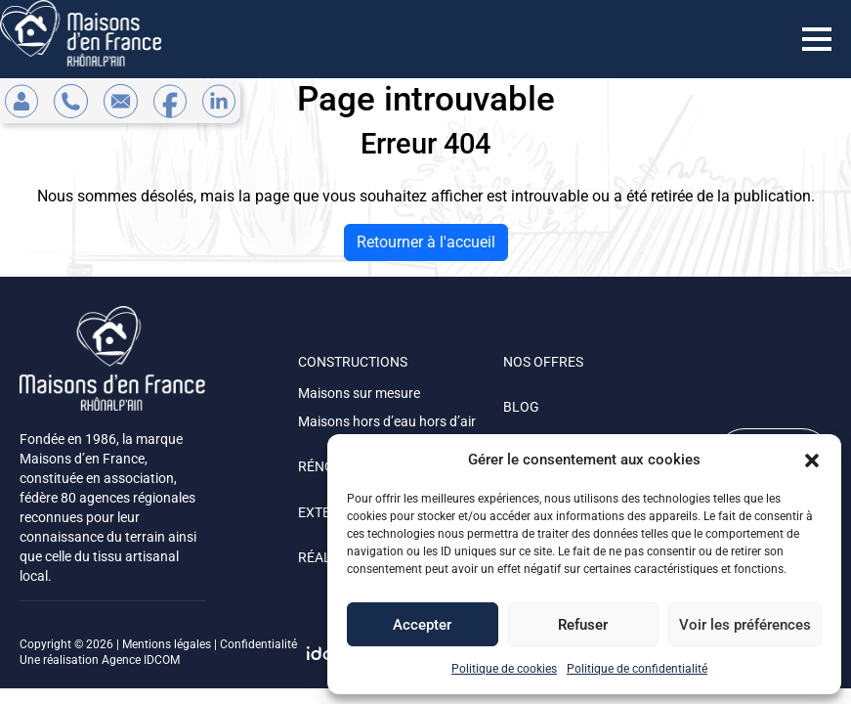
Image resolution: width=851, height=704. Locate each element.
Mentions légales (166, 644)
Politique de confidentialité (637, 669)
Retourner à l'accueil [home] (426, 242)
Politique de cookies (504, 669)
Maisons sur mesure (359, 393)
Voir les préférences (745, 625)
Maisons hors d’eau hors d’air (387, 421)
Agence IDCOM (141, 660)
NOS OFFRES (543, 362)
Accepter (422, 625)
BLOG (521, 407)
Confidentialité (258, 644)
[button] (812, 459)
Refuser (583, 625)
